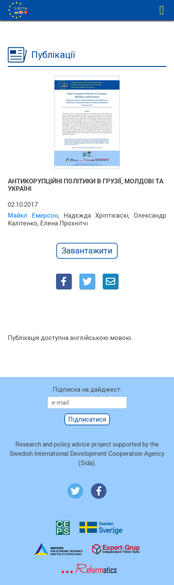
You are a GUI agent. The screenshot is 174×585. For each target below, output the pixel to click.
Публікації (53, 54)
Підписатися (87, 419)
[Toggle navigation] (162, 10)
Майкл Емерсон (33, 215)
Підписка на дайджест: (87, 389)
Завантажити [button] (87, 250)
